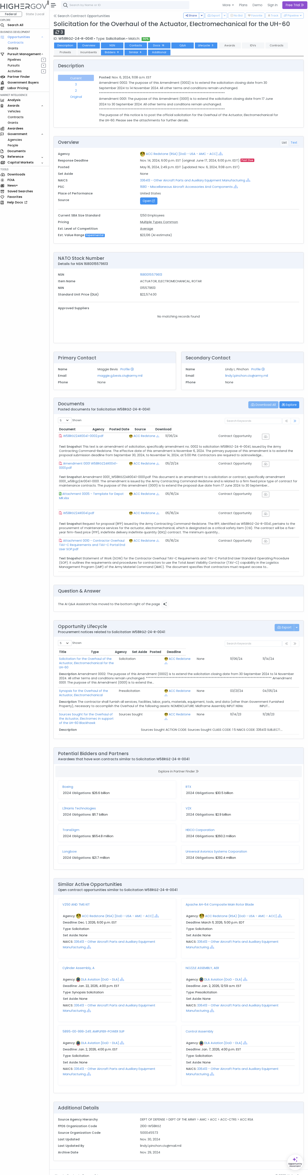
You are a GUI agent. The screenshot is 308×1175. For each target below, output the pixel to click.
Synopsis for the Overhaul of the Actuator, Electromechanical (108, 688)
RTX (189, 780)
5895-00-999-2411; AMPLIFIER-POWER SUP (96, 1024)
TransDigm (73, 823)
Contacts (138, 45)
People (15, 145)
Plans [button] (243, 5)
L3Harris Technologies (81, 801)
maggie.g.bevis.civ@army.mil (121, 376)
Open (150, 201)
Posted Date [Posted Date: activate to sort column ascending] (234, 429)
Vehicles (16, 111)
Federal (13, 14)
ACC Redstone (209, 436)
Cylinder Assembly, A (81, 961)
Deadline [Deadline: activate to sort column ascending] (288, 653)
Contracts (18, 42)
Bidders (114, 52)
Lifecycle (208, 45)
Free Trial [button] (295, 5)
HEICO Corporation (201, 823)
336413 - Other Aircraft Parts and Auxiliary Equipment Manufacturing (194, 180)
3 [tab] (78, 84)
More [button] (227, 5)
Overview (91, 45)
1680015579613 (153, 274)
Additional (161, 52)
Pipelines (16, 59)
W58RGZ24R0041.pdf (80, 516)
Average (148, 228)
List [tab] (284, 142)
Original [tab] (78, 97)
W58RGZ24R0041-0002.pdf (85, 436)
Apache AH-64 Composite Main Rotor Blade (221, 897)
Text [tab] (294, 142)
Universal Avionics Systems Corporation (217, 845)
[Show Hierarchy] (222, 154)
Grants (15, 48)
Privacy (102, 1169)
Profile (128, 369)
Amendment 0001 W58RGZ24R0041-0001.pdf (99, 466)
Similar (138, 52)
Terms (89, 1169)
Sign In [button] (273, 5)
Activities (17, 71)
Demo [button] (257, 5)
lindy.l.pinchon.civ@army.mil (247, 376)
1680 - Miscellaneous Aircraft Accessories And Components (188, 187)
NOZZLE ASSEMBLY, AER (203, 961)
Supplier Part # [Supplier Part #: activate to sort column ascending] (209, 317)
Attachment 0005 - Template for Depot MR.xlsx (100, 497)
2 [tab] (78, 90)
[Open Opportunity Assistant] (295, 1162)
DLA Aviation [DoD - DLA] (102, 972)
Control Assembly (200, 1024)
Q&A (185, 45)
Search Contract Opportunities (84, 16)
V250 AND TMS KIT (78, 897)
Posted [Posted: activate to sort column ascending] (270, 653)
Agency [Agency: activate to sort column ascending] (200, 429)
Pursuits (16, 65)
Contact (75, 1169)
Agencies (17, 140)
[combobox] (127, 5)
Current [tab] (78, 78)
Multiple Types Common (160, 222)
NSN (114, 45)
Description (67, 45)
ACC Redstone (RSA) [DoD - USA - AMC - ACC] (183, 154)
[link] (295, 421)
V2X (189, 801)
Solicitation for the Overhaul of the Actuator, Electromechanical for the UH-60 (120, 660)
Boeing (70, 780)
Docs (161, 45)
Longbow (72, 845)
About (61, 1169)
